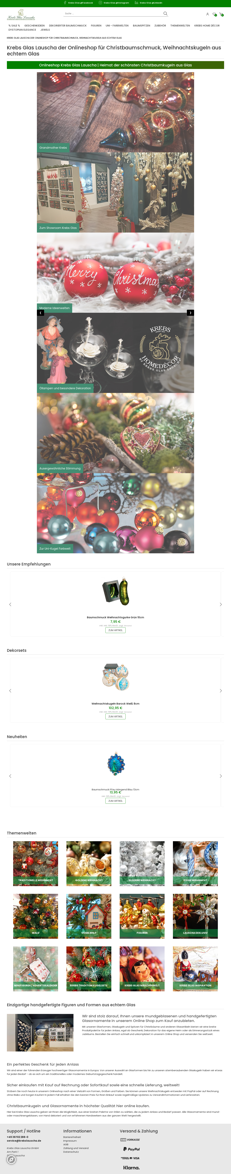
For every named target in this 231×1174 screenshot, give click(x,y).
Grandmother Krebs (53, 148)
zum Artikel (116, 630)
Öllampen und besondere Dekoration (65, 388)
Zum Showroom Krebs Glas (58, 228)
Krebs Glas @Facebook (80, 2)
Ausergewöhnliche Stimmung (60, 468)
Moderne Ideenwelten (54, 308)
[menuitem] (15, 25)
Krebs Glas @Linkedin (151, 2)
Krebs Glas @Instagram (116, 2)
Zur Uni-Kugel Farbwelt (55, 549)
